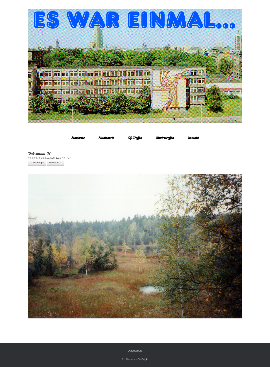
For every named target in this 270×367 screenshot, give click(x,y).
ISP (69, 157)
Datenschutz (135, 350)
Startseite (78, 138)
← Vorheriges (37, 162)
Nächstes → (55, 162)
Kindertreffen (165, 138)
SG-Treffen (135, 138)
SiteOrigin (143, 359)
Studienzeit (106, 138)
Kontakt (193, 138)
